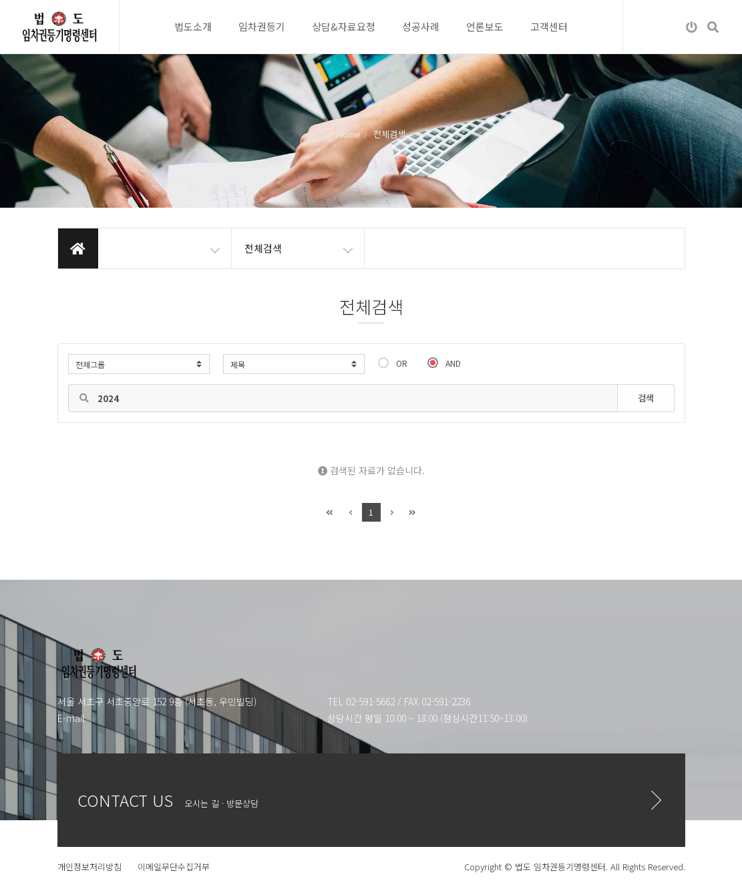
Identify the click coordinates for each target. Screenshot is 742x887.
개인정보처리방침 (89, 866)
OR (392, 363)
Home (349, 134)
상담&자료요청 (343, 26)
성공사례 (420, 26)
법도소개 (193, 26)
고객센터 (549, 26)
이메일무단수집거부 (174, 866)
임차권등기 (261, 26)
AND (444, 363)
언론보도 (485, 26)
